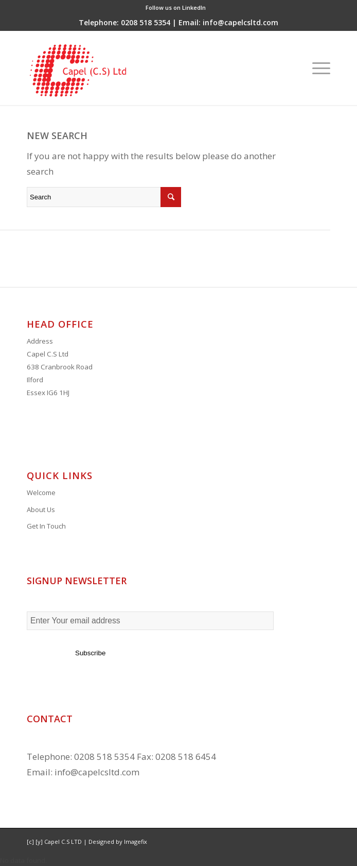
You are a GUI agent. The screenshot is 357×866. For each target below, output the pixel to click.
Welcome (41, 492)
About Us (41, 509)
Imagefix (135, 841)
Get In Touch (46, 526)
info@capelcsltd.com (97, 772)
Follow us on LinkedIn (176, 7)
